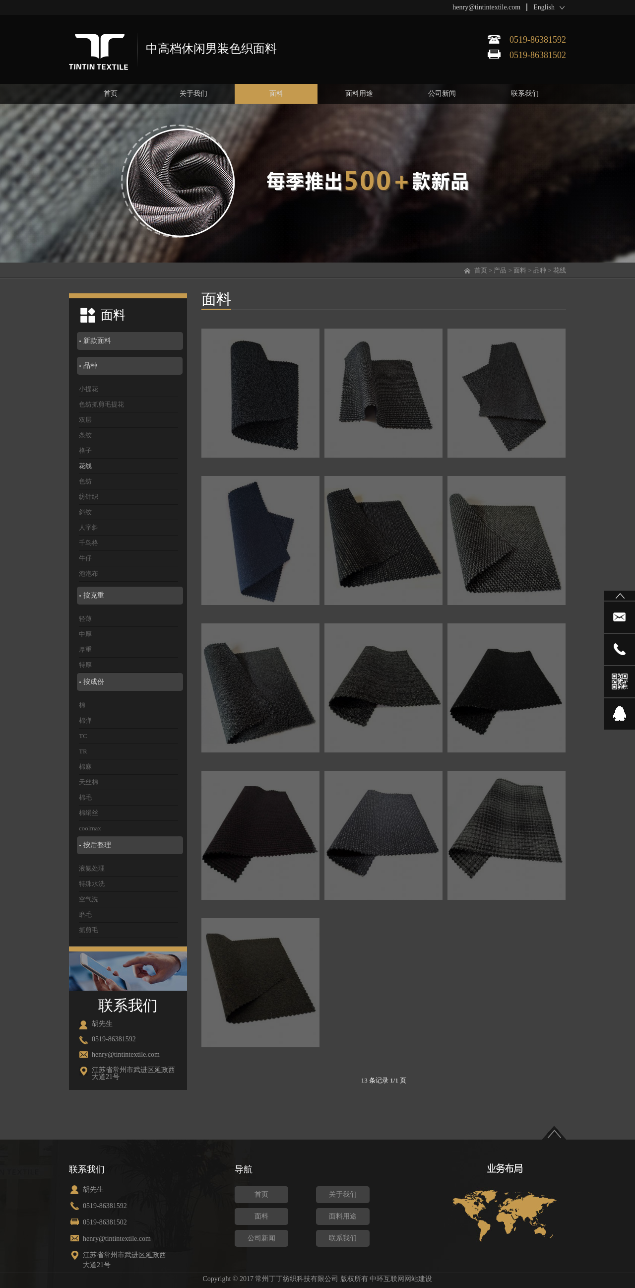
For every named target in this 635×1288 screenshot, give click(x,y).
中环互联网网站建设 (401, 1279)
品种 (539, 270)
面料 (519, 270)
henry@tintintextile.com (486, 7)
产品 (500, 270)
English (544, 7)
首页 (480, 270)
